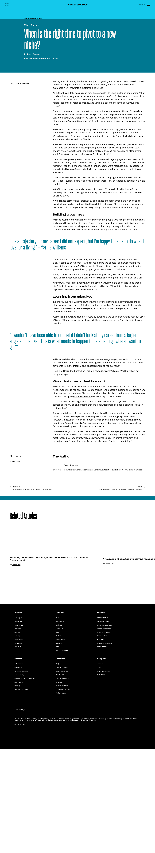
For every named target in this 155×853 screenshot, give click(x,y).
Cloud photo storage (104, 761)
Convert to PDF (102, 783)
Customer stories (62, 804)
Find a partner (61, 829)
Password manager (104, 768)
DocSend (59, 779)
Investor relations (103, 807)
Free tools (18, 783)
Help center (19, 800)
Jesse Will (119, 713)
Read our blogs (20, 846)
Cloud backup (102, 772)
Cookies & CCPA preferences (25, 815)
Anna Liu (25, 710)
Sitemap (17, 822)
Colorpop (82, 225)
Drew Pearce (33, 158)
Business (59, 761)
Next (121, 598)
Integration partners (63, 825)
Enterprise (59, 765)
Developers (60, 811)
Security (17, 772)
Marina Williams (130, 215)
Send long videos (103, 758)
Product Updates (62, 787)
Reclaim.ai (59, 772)
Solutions (18, 768)
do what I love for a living (125, 312)
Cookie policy (19, 811)
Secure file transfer (104, 765)
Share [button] (142, 5)
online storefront (82, 501)
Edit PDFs (100, 776)
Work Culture (31, 129)
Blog (57, 800)
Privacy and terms (21, 807)
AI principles (19, 818)
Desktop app (19, 754)
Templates (18, 779)
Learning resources (21, 825)
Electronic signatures (104, 779)
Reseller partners (62, 822)
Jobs (99, 804)
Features (18, 765)
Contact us (18, 804)
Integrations (19, 761)
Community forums (62, 815)
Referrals (59, 818)
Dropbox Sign (60, 776)
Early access (19, 776)
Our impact (101, 811)
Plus (57, 754)
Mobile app (18, 758)
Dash (57, 768)
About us (100, 800)
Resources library (62, 807)
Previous (33, 598)
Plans (57, 783)
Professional (60, 758)
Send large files (102, 754)
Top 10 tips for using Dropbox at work (41, 705)
